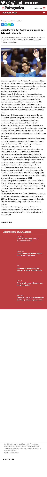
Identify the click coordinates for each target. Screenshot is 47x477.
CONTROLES (20, 236)
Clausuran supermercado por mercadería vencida (28, 240)
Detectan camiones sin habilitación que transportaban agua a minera (30, 299)
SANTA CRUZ (20, 295)
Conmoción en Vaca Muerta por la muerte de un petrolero (29, 254)
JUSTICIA (19, 280)
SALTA (18, 266)
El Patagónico (5, 21)
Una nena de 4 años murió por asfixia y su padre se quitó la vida (29, 269)
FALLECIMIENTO (21, 251)
